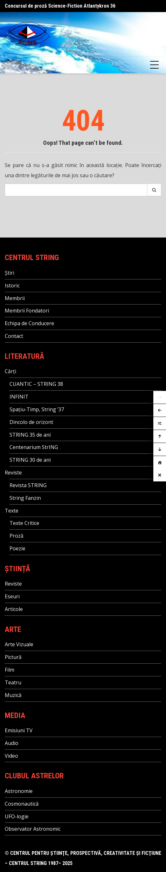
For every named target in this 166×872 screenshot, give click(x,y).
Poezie (17, 548)
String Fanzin (25, 497)
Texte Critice (24, 523)
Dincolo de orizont (31, 422)
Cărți (10, 371)
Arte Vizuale (19, 644)
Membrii (15, 298)
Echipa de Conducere (29, 323)
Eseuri (12, 596)
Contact (14, 335)
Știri (9, 272)
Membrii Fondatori (27, 310)
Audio (11, 743)
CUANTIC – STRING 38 (36, 383)
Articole (14, 609)
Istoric (12, 285)
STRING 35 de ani (30, 434)
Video (11, 755)
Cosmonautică (22, 803)
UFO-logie (17, 816)
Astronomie (19, 791)
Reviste (13, 472)
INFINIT (19, 396)
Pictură (13, 657)
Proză (16, 535)
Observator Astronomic (33, 828)
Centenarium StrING (34, 447)
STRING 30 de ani (30, 459)
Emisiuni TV (19, 730)
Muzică (13, 695)
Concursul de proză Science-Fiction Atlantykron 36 (60, 6)
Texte (11, 510)
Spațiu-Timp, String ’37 (37, 409)
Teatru (13, 682)
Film (9, 669)
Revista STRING (28, 485)
